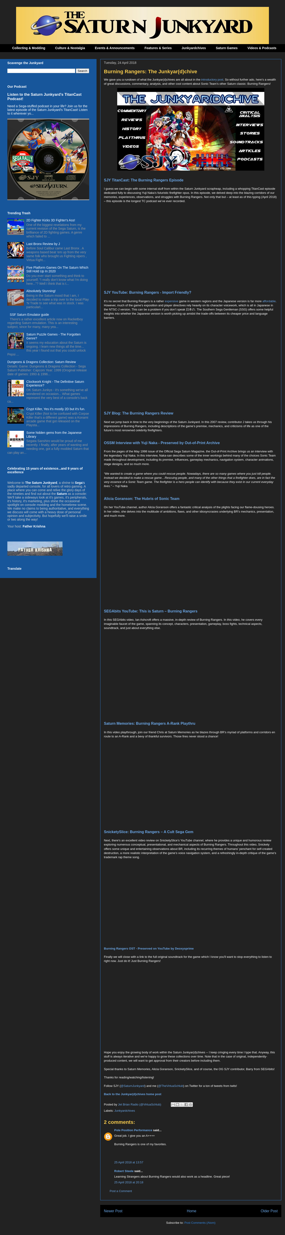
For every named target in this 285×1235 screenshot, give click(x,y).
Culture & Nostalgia (70, 48)
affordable (269, 301)
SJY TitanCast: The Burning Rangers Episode (143, 180)
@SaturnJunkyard (133, 1086)
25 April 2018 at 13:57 (128, 1162)
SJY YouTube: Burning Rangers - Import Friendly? (147, 292)
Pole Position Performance (133, 1130)
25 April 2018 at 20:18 (128, 1182)
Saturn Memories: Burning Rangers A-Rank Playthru (149, 723)
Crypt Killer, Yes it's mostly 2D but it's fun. (55, 409)
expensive (171, 301)
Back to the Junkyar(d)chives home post (132, 1094)
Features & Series (158, 48)
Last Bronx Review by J (43, 244)
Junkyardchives (194, 48)
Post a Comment (121, 1191)
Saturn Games (227, 48)
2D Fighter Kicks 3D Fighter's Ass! (50, 220)
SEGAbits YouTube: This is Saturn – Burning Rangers (150, 611)
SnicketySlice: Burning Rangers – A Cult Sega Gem (148, 832)
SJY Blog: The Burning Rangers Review (138, 413)
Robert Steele (124, 1171)
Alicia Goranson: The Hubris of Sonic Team (142, 499)
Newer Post (113, 1211)
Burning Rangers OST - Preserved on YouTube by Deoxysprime (149, 948)
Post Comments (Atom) (199, 1222)
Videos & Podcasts (262, 48)
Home (192, 1211)
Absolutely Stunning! (41, 291)
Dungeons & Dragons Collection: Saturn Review (41, 362)
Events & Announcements (115, 48)
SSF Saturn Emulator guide (29, 314)
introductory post (212, 79)
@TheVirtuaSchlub (170, 1086)
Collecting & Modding (28, 48)
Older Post (269, 1211)
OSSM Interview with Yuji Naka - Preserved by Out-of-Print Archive (162, 443)
